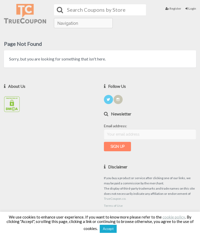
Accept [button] (108, 229)
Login (190, 8)
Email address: (115, 126)
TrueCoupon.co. (115, 199)
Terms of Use (113, 206)
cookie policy (173, 217)
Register (173, 8)
